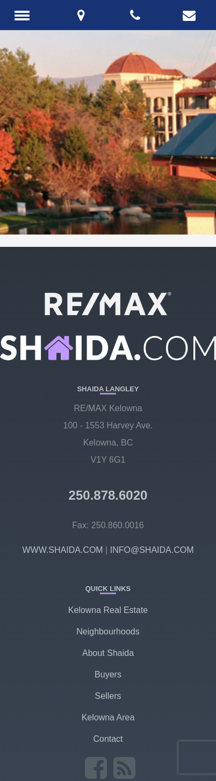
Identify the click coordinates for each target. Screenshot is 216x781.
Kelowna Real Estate (108, 610)
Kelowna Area (108, 717)
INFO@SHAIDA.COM (152, 549)
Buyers (108, 674)
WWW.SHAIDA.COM (62, 549)
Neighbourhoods (107, 631)
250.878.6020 (108, 495)
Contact (108, 738)
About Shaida (108, 653)
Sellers (108, 695)
